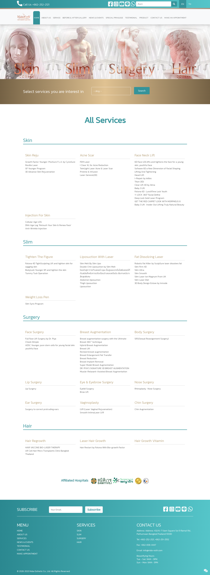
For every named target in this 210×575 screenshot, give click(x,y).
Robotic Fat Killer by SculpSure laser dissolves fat (158, 263)
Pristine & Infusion (89, 171)
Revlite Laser (31, 165)
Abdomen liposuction (90, 279)
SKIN (79, 530)
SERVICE (56, 17)
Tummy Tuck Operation (36, 273)
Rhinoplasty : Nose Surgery (148, 388)
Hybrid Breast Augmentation (94, 345)
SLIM (79, 534)
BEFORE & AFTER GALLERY (75, 17)
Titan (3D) (139, 181)
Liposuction (85, 286)
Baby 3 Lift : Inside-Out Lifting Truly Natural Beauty (159, 204)
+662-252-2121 (147, 539)
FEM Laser (85, 161)
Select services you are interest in (53, 91)
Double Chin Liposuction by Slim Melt (97, 266)
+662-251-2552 (161, 539)
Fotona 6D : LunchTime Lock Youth (151, 191)
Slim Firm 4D (141, 266)
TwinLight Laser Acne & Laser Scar (96, 168)
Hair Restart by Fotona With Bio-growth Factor (102, 447)
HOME (36, 17)
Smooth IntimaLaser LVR (92, 412)
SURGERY (81, 538)
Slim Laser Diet (142, 279)
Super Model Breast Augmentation (97, 365)
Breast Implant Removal (91, 361)
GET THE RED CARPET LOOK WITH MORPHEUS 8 (157, 201)
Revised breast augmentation (94, 351)
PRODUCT (143, 17)
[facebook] (166, 511)
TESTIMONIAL (131, 17)
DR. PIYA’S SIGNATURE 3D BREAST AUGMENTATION (104, 368)
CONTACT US (156, 17)
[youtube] (178, 511)
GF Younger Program (35, 168)
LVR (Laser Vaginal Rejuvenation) (96, 409)
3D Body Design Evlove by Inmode (151, 283)
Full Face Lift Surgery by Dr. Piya (40, 338)
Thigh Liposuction (88, 283)
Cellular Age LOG (33, 222)
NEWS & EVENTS (96, 17)
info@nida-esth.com (152, 550)
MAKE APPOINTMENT (27, 553)
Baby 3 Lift (140, 188)
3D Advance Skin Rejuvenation (40, 171)
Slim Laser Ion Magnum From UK (150, 276)
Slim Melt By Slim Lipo (90, 263)
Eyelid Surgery (87, 388)
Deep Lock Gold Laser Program (149, 198)
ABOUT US (46, 17)
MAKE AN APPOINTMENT (175, 17)
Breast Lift (85, 348)
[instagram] (172, 511)
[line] (184, 511)
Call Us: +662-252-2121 (33, 4)
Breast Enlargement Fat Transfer (96, 355)
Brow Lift (84, 392)
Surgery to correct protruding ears (42, 409)
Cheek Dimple (32, 342)
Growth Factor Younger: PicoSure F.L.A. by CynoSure (50, 161)
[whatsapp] (190, 511)
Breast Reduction (88, 358)
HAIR (79, 542)
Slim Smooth (141, 273)
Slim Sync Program (34, 303)
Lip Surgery (30, 388)
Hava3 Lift (139, 175)
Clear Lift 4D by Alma (145, 185)
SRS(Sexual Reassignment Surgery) (152, 338)
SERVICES (22, 538)
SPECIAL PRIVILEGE (114, 17)
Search (142, 90)
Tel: (138, 539)
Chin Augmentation (144, 409)
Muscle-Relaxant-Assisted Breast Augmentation (103, 371)
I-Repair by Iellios (143, 178)
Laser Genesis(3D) (88, 175)
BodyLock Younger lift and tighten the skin (45, 270)
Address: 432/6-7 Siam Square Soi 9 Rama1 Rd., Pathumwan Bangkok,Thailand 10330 (164, 532)
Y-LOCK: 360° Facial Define (147, 194)
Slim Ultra (139, 270)
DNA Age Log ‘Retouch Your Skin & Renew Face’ (48, 225)
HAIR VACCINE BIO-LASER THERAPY (42, 447)
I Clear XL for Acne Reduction (94, 165)
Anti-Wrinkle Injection (36, 228)
